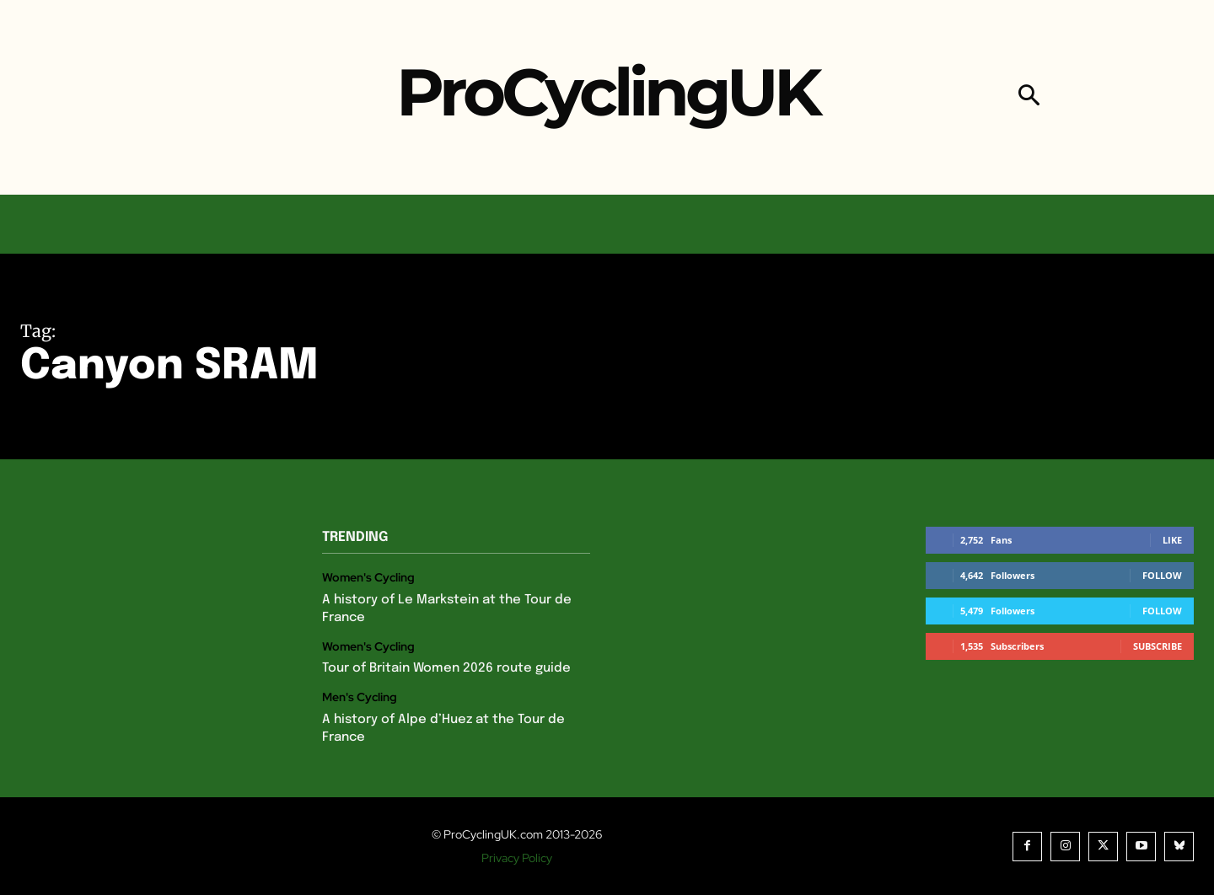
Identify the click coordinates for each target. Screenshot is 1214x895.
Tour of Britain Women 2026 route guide (446, 668)
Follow (1162, 575)
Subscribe (1157, 646)
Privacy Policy (516, 858)
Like (1172, 539)
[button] (1029, 97)
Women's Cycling (368, 578)
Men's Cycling (359, 697)
